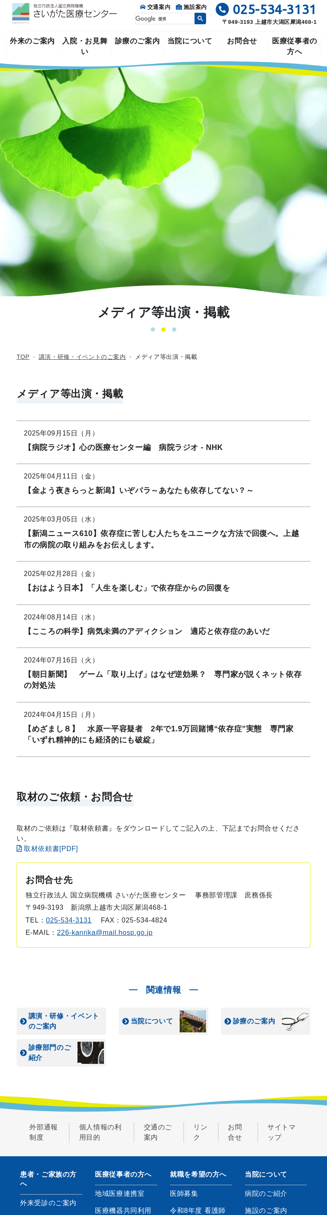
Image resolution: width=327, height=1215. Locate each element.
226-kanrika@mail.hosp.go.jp (105, 932)
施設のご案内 (266, 1210)
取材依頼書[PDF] (47, 848)
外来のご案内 (32, 41)
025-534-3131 (69, 920)
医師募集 (184, 1193)
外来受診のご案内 (48, 1202)
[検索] (163, 19)
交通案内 (155, 7)
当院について (189, 41)
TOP (23, 356)
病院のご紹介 (266, 1193)
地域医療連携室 (119, 1193)
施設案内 (191, 7)
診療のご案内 (137, 41)
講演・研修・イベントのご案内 (82, 356)
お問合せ (242, 41)
